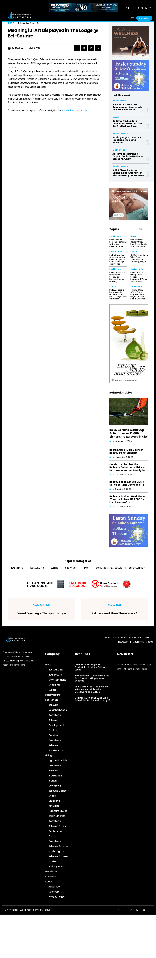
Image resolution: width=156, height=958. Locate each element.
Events (133, 251)
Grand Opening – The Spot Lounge (41, 613)
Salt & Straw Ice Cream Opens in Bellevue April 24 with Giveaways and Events (128, 173)
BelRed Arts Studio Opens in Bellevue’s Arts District (126, 451)
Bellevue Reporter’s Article (74, 110)
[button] (127, 8)
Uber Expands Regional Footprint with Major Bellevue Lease (118, 243)
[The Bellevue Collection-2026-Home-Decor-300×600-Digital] (128, 343)
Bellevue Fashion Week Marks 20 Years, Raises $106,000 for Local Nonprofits (127, 499)
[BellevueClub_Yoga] (130, 41)
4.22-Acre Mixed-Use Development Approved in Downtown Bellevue (127, 107)
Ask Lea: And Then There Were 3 (115, 613)
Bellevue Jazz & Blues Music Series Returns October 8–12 (126, 483)
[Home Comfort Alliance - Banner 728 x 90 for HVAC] (78, 583)
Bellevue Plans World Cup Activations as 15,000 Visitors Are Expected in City (128, 433)
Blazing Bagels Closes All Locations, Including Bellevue (126, 140)
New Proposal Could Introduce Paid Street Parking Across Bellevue (139, 243)
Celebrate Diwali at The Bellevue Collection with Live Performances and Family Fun (127, 467)
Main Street (119, 150)
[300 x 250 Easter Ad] (130, 75)
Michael (19, 48)
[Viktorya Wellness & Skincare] (128, 204)
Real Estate (119, 100)
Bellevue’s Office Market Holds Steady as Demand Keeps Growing (117, 276)
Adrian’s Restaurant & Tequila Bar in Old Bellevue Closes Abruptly (128, 156)
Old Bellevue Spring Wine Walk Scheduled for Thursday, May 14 (139, 258)
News (115, 117)
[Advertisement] (78, 935)
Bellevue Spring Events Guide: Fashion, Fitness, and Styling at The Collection (118, 294)
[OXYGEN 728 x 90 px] (83, 7)
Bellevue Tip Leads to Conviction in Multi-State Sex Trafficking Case (127, 123)
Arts (11, 23)
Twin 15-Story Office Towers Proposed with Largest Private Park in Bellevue (137, 294)
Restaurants (120, 133)
